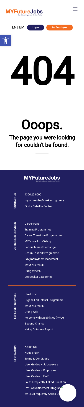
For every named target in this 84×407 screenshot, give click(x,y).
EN (14, 27)
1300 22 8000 (33, 194)
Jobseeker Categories (38, 276)
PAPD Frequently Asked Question (45, 382)
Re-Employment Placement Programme (41, 259)
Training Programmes (38, 229)
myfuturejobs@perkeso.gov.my (44, 200)
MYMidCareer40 (34, 265)
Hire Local (31, 294)
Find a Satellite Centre (38, 206)
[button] (5, 40)
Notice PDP (32, 352)
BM (21, 27)
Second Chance (34, 323)
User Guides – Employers (41, 370)
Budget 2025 (32, 270)
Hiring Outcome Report (39, 329)
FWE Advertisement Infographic (44, 388)
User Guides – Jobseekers (41, 364)
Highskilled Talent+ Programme (44, 300)
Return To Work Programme (42, 253)
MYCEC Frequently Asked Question (46, 393)
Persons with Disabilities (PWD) (44, 317)
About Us (31, 346)
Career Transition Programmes (43, 235)
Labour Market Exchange (40, 247)
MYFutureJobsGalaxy (38, 241)
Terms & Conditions (37, 358)
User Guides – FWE (37, 376)
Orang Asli (31, 311)
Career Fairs (32, 223)
